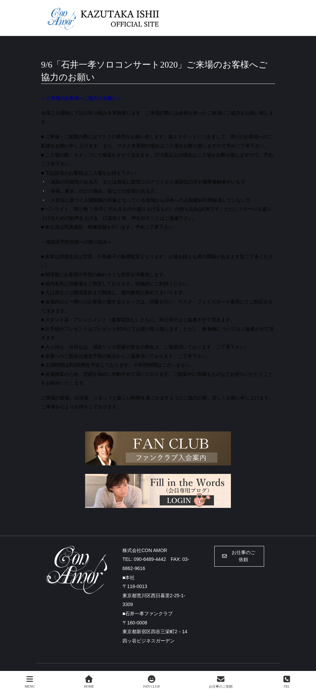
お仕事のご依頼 (221, 681)
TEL (287, 681)
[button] (239, 556)
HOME (89, 681)
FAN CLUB (151, 681)
